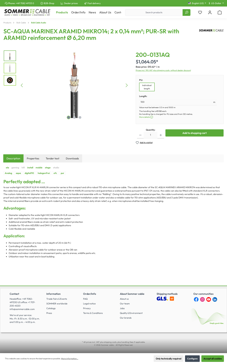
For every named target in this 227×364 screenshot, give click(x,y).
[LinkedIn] (215, 299)
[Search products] (154, 12)
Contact (14, 293)
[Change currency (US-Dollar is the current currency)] (216, 3)
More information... (69, 358)
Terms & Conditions (93, 313)
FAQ (85, 298)
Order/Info (89, 293)
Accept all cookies (212, 358)
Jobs (122, 308)
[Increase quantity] (160, 135)
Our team (125, 303)
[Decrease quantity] (140, 135)
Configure (192, 358)
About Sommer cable (132, 293)
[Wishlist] (200, 12)
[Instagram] (202, 299)
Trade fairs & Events (56, 298)
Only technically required (168, 358)
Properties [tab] (33, 158)
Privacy (87, 308)
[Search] (186, 12)
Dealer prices (71, 3)
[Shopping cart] (220, 12)
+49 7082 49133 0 (25, 3)
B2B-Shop (49, 3)
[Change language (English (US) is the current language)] (197, 3)
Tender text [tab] (52, 158)
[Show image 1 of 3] (68, 117)
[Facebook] (196, 299)
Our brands (125, 317)
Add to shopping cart (194, 133)
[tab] (13, 158)
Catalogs (51, 308)
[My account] (210, 12)
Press (49, 313)
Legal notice (89, 303)
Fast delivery (94, 3)
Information (53, 293)
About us (124, 298)
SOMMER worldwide (56, 303)
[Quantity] (150, 135)
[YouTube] (208, 299)
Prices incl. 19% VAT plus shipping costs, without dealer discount (163, 70)
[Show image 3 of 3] (80, 117)
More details (146, 117)
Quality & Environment (131, 313)
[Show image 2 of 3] (74, 117)
